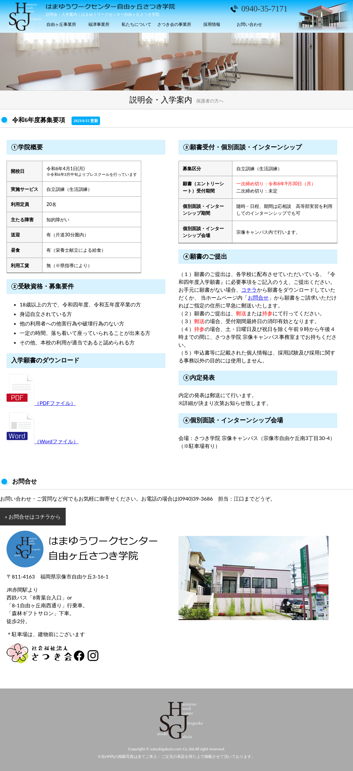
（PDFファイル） (41, 403)
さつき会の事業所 (174, 24)
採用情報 (211, 24)
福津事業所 (98, 24)
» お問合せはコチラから (33, 516)
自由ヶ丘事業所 (61, 24)
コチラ (249, 289)
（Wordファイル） (42, 441)
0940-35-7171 (264, 8)
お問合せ (258, 297)
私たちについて (136, 24)
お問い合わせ (249, 24)
